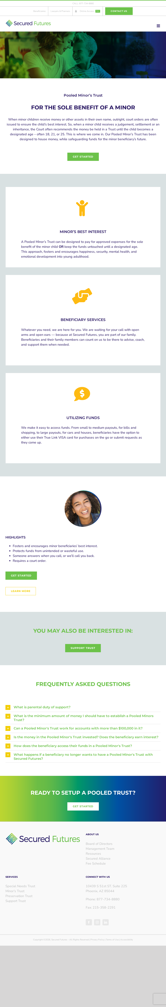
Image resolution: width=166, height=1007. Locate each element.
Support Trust (15, 901)
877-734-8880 (86, 3)
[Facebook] (89, 922)
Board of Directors (99, 844)
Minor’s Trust (14, 891)
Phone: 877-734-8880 (103, 899)
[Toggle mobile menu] (159, 26)
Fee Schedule (96, 863)
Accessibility (126, 939)
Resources (93, 853)
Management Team (100, 849)
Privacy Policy (97, 939)
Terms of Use (112, 939)
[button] (83, 707)
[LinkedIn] (105, 922)
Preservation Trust (18, 896)
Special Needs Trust (20, 886)
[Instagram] (97, 922)
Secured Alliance (98, 858)
